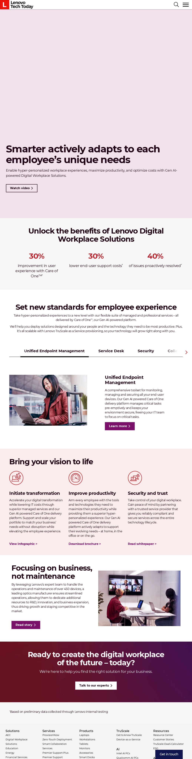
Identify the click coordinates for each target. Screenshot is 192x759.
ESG (155, 748)
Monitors (84, 748)
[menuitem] (169, 754)
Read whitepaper (141, 544)
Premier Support (52, 757)
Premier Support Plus (55, 752)
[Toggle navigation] (186, 5)
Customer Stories (163, 739)
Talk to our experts (94, 685)
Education (12, 748)
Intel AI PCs (123, 753)
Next (186, 352)
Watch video (20, 188)
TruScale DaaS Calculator (168, 743)
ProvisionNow (50, 734)
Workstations (87, 739)
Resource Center (163, 734)
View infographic (22, 544)
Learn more (118, 426)
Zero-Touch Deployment (57, 739)
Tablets (83, 743)
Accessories (86, 752)
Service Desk (111, 351)
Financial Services (16, 757)
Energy (10, 752)
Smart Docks (87, 757)
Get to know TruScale (129, 734)
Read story (24, 625)
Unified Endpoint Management (54, 351)
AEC (8, 734)
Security (146, 351)
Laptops (84, 734)
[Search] (176, 5)
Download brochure (83, 544)
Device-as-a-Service (128, 739)
